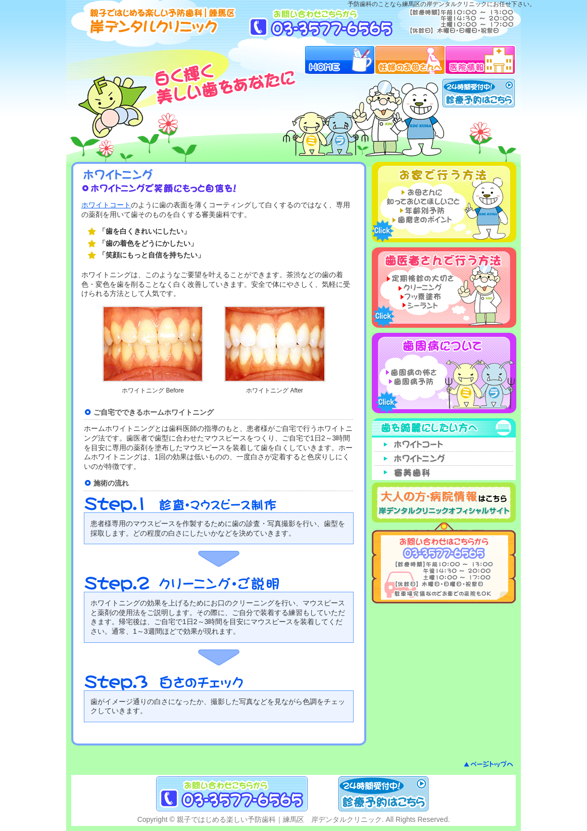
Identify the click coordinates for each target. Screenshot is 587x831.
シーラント (421, 305)
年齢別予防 (421, 210)
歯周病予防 (421, 381)
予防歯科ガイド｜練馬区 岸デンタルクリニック (156, 20)
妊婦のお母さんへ (410, 59)
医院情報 (480, 59)
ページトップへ (488, 764)
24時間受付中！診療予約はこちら (479, 93)
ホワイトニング (444, 459)
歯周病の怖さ (421, 372)
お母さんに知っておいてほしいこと (421, 197)
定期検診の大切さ (421, 277)
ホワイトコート (106, 205)
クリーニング (421, 286)
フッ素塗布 (421, 295)
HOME (339, 59)
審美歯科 (444, 473)
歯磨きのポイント (421, 219)
